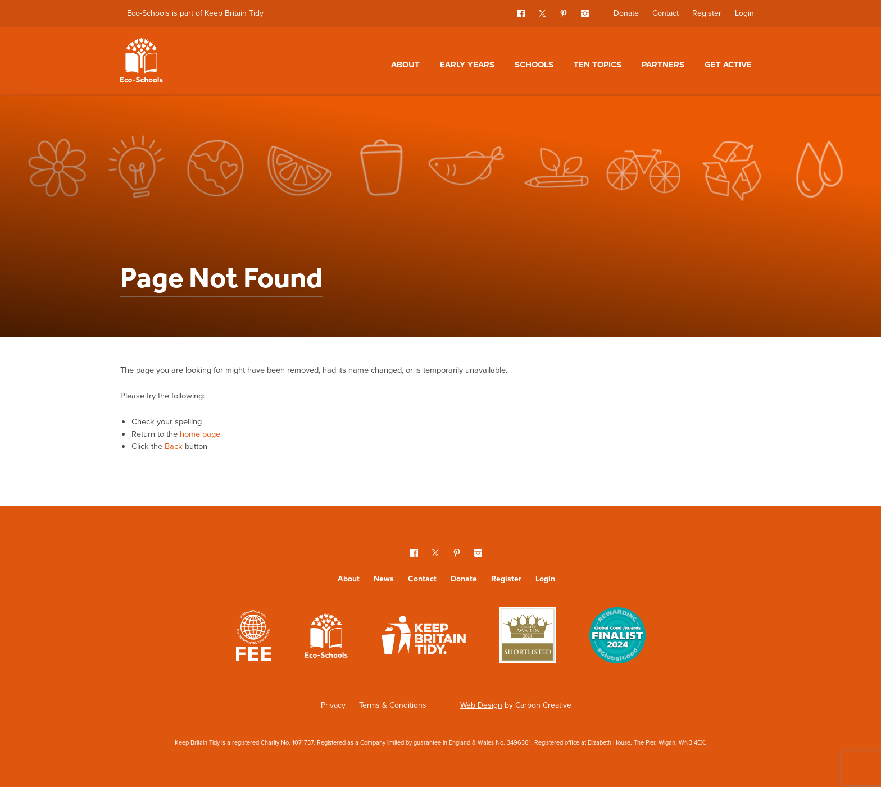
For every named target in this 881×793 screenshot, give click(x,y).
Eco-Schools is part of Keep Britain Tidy (195, 13)
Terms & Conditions (392, 711)
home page (207, 437)
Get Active (728, 64)
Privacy (333, 711)
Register (706, 13)
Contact (665, 13)
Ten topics (597, 64)
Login (744, 13)
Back (178, 450)
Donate (626, 13)
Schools (534, 64)
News (384, 584)
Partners (663, 64)
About (405, 64)
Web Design (481, 711)
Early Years (467, 64)
